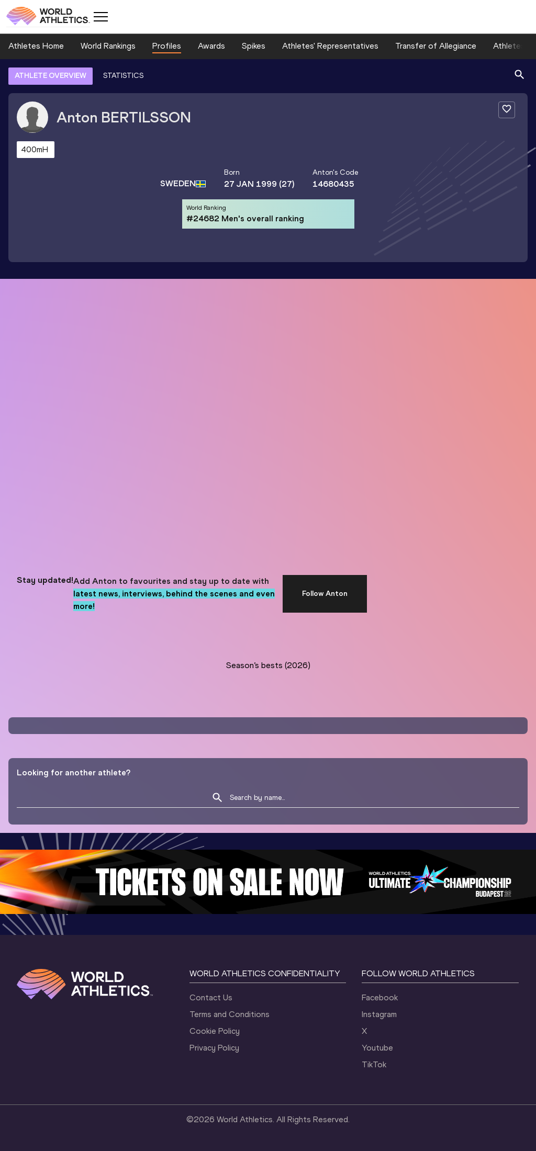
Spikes (253, 46)
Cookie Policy (214, 1031)
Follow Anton (325, 593)
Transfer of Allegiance (435, 46)
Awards (211, 46)
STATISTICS (123, 75)
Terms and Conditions (229, 1014)
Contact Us (210, 997)
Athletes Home (36, 46)
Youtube (377, 1048)
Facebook (380, 997)
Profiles (166, 46)
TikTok (374, 1064)
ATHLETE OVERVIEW (50, 75)
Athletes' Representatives (330, 46)
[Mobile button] (100, 16)
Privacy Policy (214, 1048)
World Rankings (108, 46)
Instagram (379, 1014)
